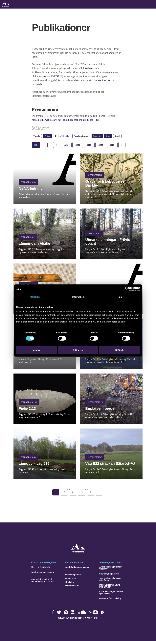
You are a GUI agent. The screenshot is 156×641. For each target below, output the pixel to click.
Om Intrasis (70, 578)
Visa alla (36, 136)
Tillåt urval (78, 350)
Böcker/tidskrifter (62, 136)
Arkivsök (89, 68)
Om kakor (70, 582)
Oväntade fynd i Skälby (110, 598)
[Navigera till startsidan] (78, 552)
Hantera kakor (71, 586)
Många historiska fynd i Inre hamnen (110, 586)
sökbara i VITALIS (52, 76)
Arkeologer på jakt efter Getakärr (110, 568)
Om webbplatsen (73, 575)
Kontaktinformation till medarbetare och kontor (42, 580)
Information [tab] (78, 297)
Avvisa (36, 350)
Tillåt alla (119, 350)
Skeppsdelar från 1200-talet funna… (110, 579)
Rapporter (97, 136)
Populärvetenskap (81, 136)
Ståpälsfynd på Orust (109, 574)
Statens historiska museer (78, 618)
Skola (108, 136)
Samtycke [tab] (35, 297)
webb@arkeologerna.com (77, 567)
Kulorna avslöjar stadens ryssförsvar (111, 592)
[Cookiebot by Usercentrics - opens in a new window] (127, 289)
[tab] (77, 145)
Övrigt (117, 136)
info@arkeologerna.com (42, 572)
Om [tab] (120, 297)
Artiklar (48, 136)
